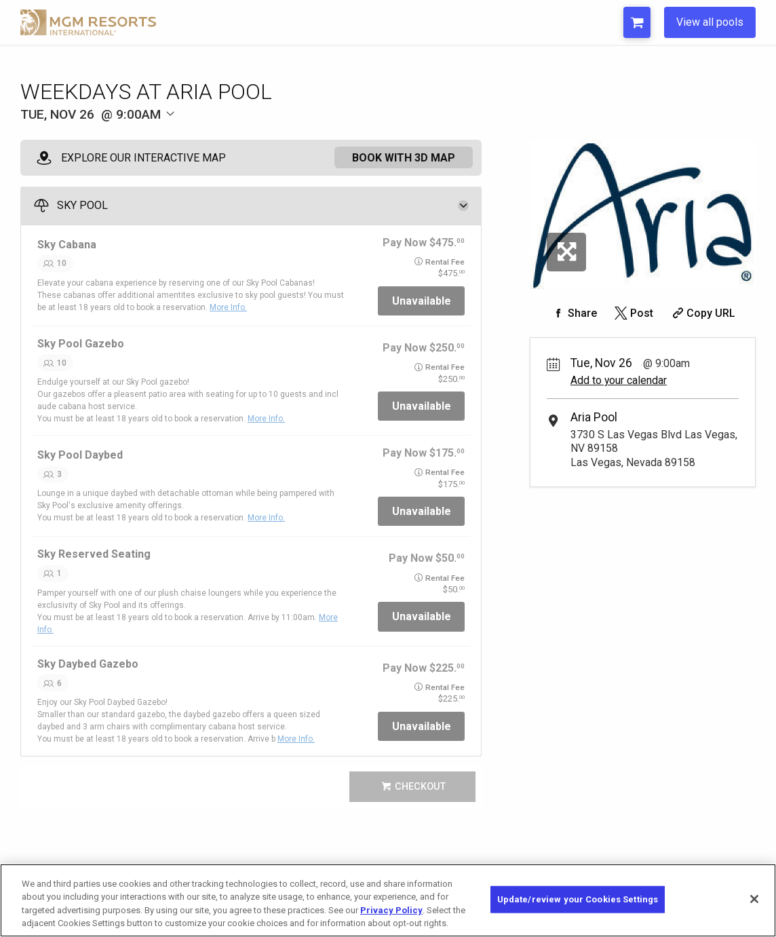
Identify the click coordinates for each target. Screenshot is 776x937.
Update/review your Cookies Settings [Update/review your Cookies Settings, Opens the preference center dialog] (578, 899)
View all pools (709, 22)
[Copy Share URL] (702, 313)
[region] (388, 900)
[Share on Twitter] (632, 313)
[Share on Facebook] (573, 313)
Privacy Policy (391, 910)
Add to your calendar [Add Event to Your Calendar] (618, 380)
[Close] (754, 899)
